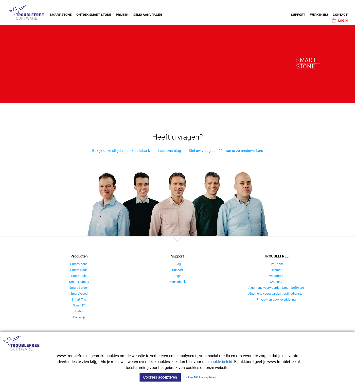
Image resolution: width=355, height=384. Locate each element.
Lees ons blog (169, 150)
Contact (340, 14)
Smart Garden (79, 287)
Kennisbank (177, 282)
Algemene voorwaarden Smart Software (276, 287)
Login (177, 276)
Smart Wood (79, 293)
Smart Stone (60, 14)
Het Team (276, 264)
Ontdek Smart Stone (93, 14)
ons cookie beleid (217, 361)
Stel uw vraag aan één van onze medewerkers (226, 150)
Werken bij (319, 14)
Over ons (276, 282)
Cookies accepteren (160, 377)
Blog (178, 264)
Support (298, 14)
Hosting (78, 311)
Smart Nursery (79, 282)
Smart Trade (79, 270)
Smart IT (79, 305)
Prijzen (122, 14)
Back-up (79, 317)
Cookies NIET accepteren (199, 377)
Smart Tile (79, 299)
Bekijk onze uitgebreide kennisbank (121, 150)
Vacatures (276, 276)
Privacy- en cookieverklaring (276, 299)
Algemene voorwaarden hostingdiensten (276, 293)
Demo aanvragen (147, 14)
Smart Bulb (79, 276)
